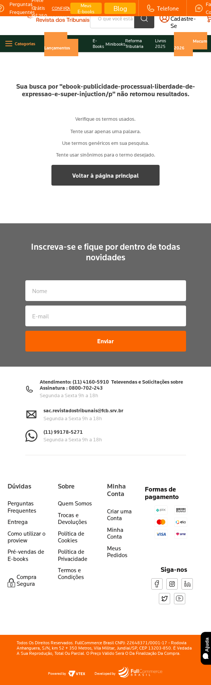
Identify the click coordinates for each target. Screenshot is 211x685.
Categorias (25, 43)
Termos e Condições (71, 566)
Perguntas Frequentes (22, 499)
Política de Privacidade (72, 548)
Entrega (18, 514)
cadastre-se (186, 22)
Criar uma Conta (119, 507)
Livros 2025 (160, 43)
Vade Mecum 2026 (190, 44)
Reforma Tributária (134, 43)
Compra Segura (26, 573)
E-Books (98, 43)
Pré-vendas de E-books (26, 548)
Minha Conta (115, 525)
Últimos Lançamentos (57, 44)
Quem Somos (75, 496)
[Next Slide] (67, 8)
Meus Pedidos (117, 544)
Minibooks (115, 44)
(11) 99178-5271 (63, 424)
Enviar (105, 334)
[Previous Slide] (35, 8)
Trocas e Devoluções (72, 511)
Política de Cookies (71, 529)
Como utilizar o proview (26, 529)
